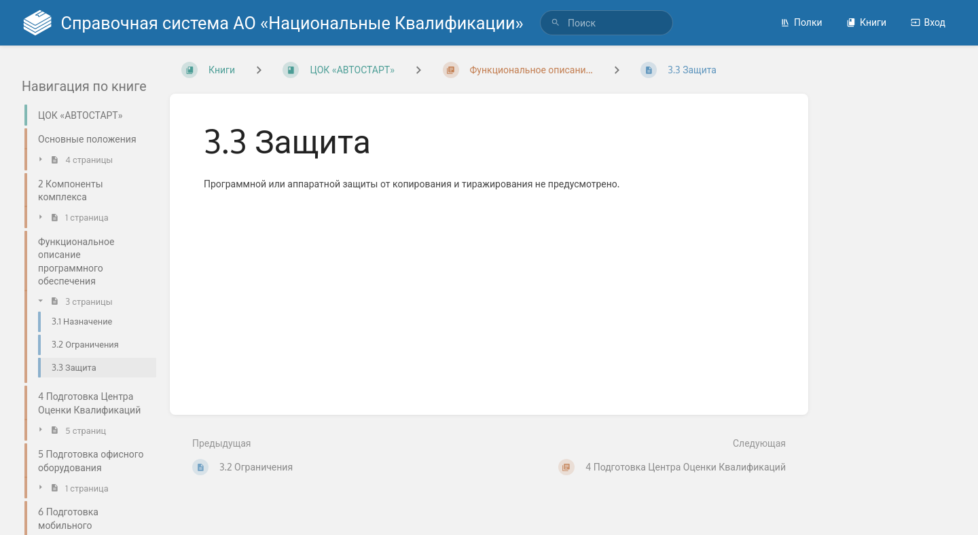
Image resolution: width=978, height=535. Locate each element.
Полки (801, 22)
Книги (866, 22)
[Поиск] (555, 23)
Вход (928, 22)
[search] (606, 22)
